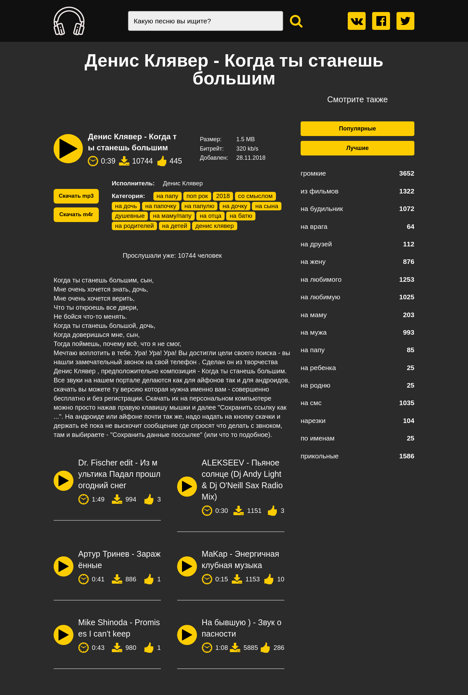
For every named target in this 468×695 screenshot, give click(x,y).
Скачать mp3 (76, 196)
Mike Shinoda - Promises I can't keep (119, 628)
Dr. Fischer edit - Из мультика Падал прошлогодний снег (119, 474)
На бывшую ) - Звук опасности (241, 628)
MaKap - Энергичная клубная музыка (240, 559)
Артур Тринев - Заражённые (119, 559)
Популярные (357, 128)
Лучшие (357, 148)
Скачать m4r (76, 214)
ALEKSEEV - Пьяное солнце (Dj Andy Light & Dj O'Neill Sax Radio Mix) (242, 479)
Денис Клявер (183, 183)
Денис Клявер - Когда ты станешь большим (132, 142)
